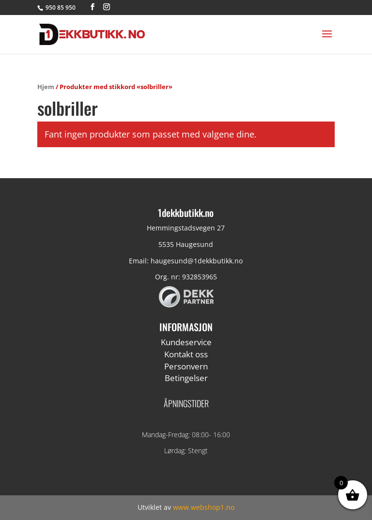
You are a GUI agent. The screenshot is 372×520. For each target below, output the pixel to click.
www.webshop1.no (203, 507)
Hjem (45, 86)
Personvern (186, 366)
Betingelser (186, 377)
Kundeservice (186, 342)
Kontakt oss (186, 354)
